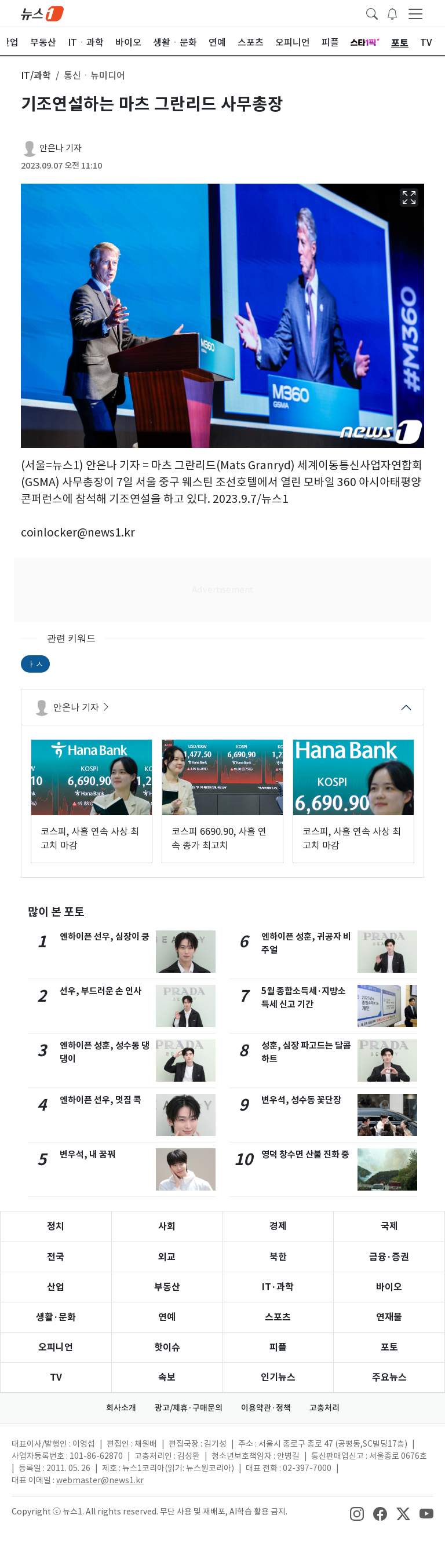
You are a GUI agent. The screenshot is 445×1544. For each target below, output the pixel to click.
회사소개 (121, 1408)
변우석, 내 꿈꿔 (87, 1154)
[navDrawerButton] (415, 13)
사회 (167, 1226)
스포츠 (278, 1317)
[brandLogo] (42, 12)
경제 (278, 1226)
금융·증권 (389, 1257)
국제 (389, 1226)
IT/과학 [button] (36, 75)
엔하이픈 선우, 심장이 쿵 (104, 936)
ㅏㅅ (35, 664)
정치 (55, 1226)
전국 (55, 1257)
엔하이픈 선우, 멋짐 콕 (100, 1099)
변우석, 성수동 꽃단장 (301, 1099)
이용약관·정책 (266, 1408)
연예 (167, 1317)
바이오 (389, 1287)
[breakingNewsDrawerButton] (392, 12)
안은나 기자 (60, 148)
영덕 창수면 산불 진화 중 (305, 1154)
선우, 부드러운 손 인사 (100, 991)
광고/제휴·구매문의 (188, 1408)
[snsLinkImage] (357, 1513)
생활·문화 (56, 1317)
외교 (167, 1257)
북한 (278, 1257)
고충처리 (324, 1408)
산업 (55, 1287)
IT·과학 (278, 1287)
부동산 (167, 1287)
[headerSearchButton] (372, 12)
